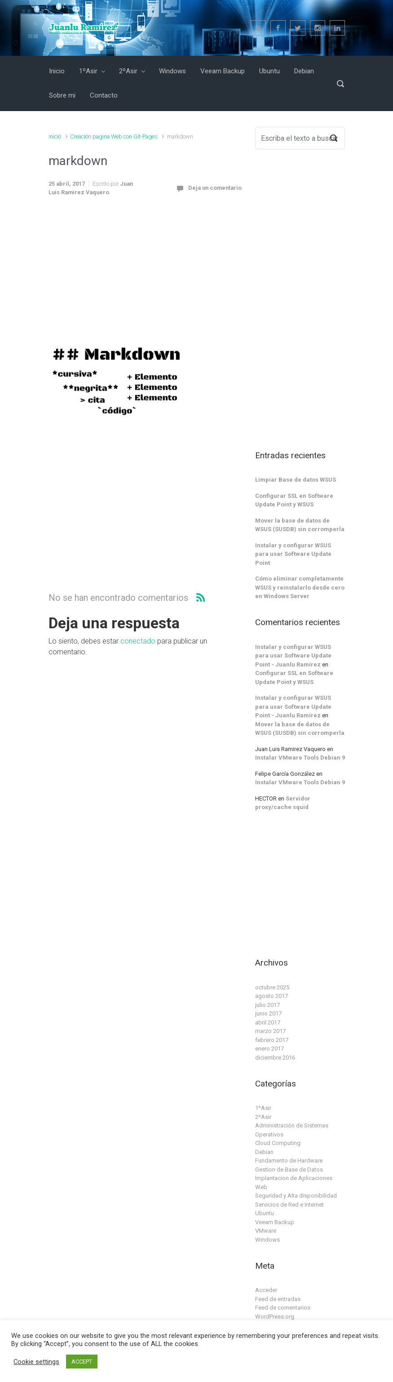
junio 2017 (268, 1013)
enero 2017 (269, 1048)
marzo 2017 (270, 1031)
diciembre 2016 (275, 1057)
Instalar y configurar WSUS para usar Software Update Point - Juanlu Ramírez (293, 656)
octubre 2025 (272, 987)
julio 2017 (267, 1005)
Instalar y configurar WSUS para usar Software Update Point (293, 554)
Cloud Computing (277, 1143)
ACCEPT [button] (81, 1361)
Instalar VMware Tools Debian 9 (300, 757)
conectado (137, 641)
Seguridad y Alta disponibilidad (296, 1195)
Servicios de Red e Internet (289, 1204)
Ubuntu (264, 1213)
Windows (267, 1239)
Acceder (266, 1290)
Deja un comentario (215, 187)
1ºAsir (263, 1108)
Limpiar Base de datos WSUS (295, 479)
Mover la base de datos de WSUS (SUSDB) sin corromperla (299, 525)
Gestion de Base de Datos (289, 1169)
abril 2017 (267, 1022)
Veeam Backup (274, 1222)
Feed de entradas (277, 1299)
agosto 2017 (271, 996)
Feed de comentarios (282, 1307)
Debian (264, 1152)
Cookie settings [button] (36, 1362)
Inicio (55, 136)
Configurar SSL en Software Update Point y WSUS (294, 500)
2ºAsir (263, 1117)
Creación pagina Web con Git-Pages (114, 136)
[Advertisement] (145, 274)
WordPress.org (274, 1316)
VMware (265, 1230)
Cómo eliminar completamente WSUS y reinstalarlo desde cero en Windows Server (299, 587)
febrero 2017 (271, 1040)
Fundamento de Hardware (288, 1160)
